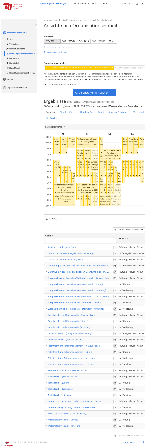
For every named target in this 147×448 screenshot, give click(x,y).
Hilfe (105, 3)
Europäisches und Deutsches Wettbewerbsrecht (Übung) (75, 284)
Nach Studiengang (15, 48)
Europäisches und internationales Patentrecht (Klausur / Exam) (78, 296)
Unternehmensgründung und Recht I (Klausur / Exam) (74, 401)
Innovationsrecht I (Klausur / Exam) (65, 339)
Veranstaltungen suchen (92, 92)
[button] (59, 152)
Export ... (53, 218)
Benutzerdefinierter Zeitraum (112, 112)
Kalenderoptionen (54, 126)
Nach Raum (12, 58)
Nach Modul (13, 68)
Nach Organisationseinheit (20, 53)
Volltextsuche (13, 44)
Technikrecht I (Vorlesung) (115, 150)
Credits (142, 442)
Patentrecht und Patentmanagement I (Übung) (70, 352)
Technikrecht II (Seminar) (60, 395)
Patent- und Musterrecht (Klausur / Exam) (68, 370)
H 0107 (93, 144)
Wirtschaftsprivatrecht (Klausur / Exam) (67, 413)
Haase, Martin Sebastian (64, 192)
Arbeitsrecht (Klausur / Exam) (62, 247)
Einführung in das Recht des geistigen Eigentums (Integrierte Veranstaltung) (85, 265)
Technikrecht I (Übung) (59, 382)
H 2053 (119, 155)
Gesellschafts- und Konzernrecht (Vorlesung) (69, 327)
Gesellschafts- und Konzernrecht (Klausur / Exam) (72, 315)
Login (140, 3)
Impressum (129, 442)
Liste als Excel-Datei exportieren (129, 229)
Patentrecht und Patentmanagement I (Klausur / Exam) (74, 345)
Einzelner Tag (86, 112)
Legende (139, 112)
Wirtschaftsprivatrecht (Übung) (67, 196)
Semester (48, 36)
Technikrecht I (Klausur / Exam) (63, 376)
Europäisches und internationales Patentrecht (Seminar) (75, 302)
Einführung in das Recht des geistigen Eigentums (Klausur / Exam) (80, 271)
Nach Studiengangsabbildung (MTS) (21, 73)
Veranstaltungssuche (15, 32)
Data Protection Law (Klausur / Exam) (66, 259)
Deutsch (126, 3)
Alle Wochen (52, 118)
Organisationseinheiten (15, 87)
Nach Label (12, 63)
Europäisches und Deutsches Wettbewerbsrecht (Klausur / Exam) (79, 278)
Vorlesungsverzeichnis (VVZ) (54, 3)
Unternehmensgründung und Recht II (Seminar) (71, 407)
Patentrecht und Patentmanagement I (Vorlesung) (72, 358)
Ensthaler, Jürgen (97, 170)
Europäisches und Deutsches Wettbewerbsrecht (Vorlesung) (77, 290)
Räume (8, 79)
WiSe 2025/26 (68, 41)
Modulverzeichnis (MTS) (85, 3)
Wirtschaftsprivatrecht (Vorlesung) (69, 185)
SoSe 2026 (84, 41)
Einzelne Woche (67, 112)
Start (9, 39)
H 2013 (96, 190)
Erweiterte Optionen (55, 52)
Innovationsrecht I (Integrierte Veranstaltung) (70, 333)
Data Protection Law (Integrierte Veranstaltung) (71, 253)
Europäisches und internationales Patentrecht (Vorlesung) (76, 308)
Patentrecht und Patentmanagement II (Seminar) (71, 364)
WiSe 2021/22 (52, 41)
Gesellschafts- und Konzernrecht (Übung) (68, 321)
